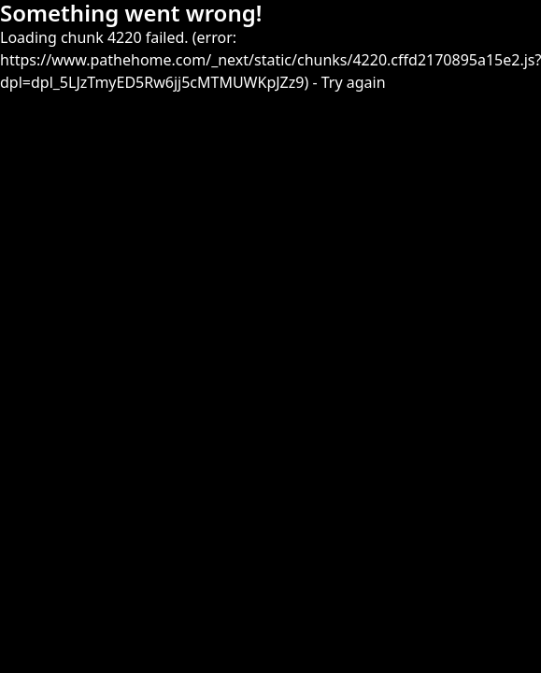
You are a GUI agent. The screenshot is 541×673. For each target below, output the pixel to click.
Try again (353, 82)
